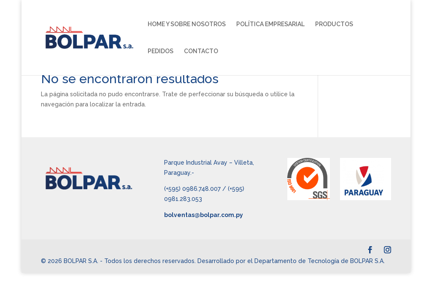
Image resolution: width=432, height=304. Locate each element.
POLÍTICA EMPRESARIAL (270, 24)
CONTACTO (201, 51)
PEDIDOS (160, 51)
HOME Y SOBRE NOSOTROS (187, 24)
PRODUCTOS (334, 24)
